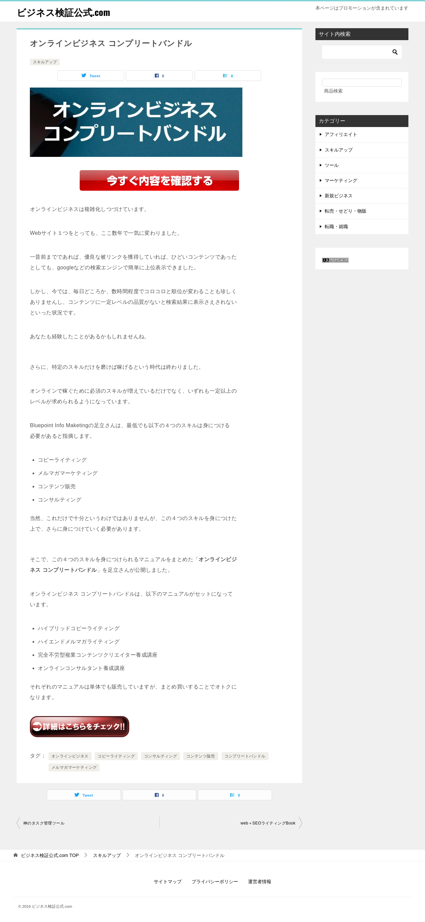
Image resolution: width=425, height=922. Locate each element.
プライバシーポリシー (215, 881)
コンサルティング (160, 756)
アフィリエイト (341, 134)
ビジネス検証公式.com (67, 11)
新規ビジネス (339, 195)
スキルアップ (45, 62)
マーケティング (341, 180)
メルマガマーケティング (74, 767)
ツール (332, 165)
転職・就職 (336, 226)
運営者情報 (259, 881)
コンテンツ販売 (200, 756)
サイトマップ (168, 881)
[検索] (362, 52)
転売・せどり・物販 (346, 211)
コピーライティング (116, 756)
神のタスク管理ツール (43, 823)
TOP (50, 855)
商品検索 (333, 91)
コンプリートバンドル (245, 756)
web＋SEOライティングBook (268, 823)
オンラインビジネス (70, 756)
